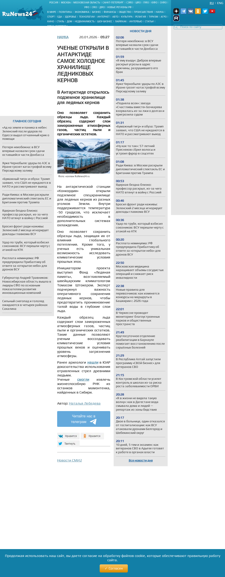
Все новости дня (141, 460)
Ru (212, 3)
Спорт (51, 16)
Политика (65, 12)
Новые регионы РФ (119, 7)
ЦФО (138, 2)
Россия (53, 2)
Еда (59, 16)
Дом (69, 21)
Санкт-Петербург (113, 2)
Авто (115, 16)
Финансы (110, 12)
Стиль (60, 21)
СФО (94, 7)
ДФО (102, 7)
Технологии (87, 16)
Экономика (81, 12)
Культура (127, 16)
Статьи (149, 21)
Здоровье (70, 16)
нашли (92, 362)
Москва (66, 2)
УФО (86, 7)
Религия (140, 16)
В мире (51, 12)
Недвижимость (84, 21)
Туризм (153, 16)
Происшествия (143, 12)
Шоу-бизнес (104, 21)
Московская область (86, 2)
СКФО (163, 2)
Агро (163, 16)
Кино (50, 21)
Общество (125, 12)
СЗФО (129, 2)
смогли (83, 379)
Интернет (103, 16)
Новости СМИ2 (69, 460)
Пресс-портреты (57, 26)
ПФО (146, 2)
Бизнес (96, 12)
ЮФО (154, 2)
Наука (160, 12)
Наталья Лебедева (85, 403)
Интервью (135, 21)
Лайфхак (121, 21)
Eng (220, 3)
